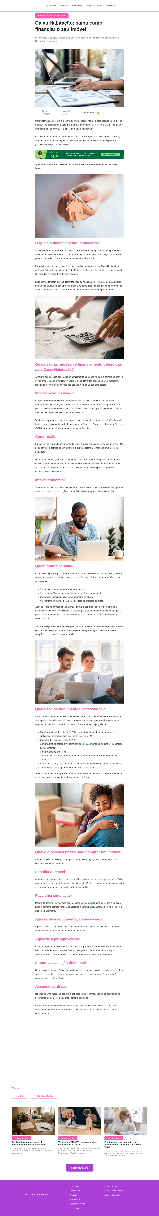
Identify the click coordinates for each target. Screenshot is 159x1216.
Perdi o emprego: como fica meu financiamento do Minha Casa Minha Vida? (123, 1145)
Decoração (64, 6)
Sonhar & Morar (25, 3)
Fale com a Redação (112, 1195)
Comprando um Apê (94, 6)
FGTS (19, 1095)
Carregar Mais (79, 1167)
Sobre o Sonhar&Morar (113, 1191)
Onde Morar (110, 6)
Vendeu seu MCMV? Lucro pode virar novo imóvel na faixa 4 (77, 1143)
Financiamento (44, 1095)
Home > (42, 16)
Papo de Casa (51, 6)
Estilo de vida (77, 6)
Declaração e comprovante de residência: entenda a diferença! (29, 1143)
